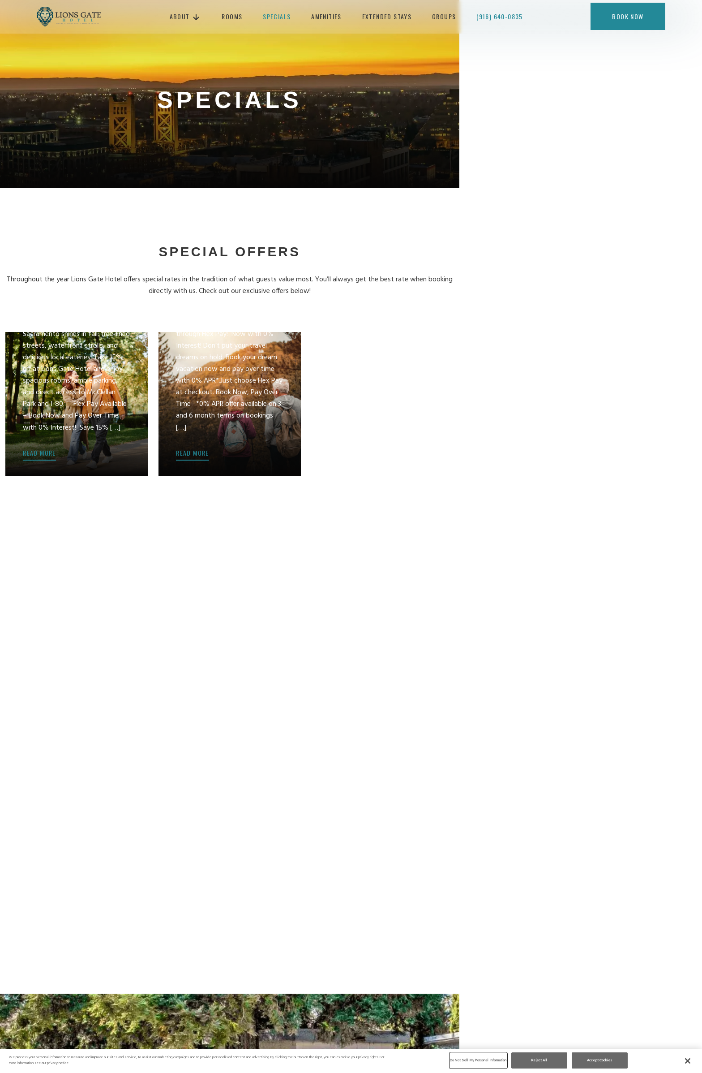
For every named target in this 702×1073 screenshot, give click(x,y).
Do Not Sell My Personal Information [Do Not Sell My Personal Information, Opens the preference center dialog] (478, 1060)
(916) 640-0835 (503, 17)
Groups (447, 17)
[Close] (688, 1061)
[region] (351, 1061)
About (183, 17)
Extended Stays (390, 17)
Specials (280, 17)
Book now (627, 17)
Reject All (539, 1060)
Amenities (330, 17)
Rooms (236, 17)
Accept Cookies (599, 1060)
